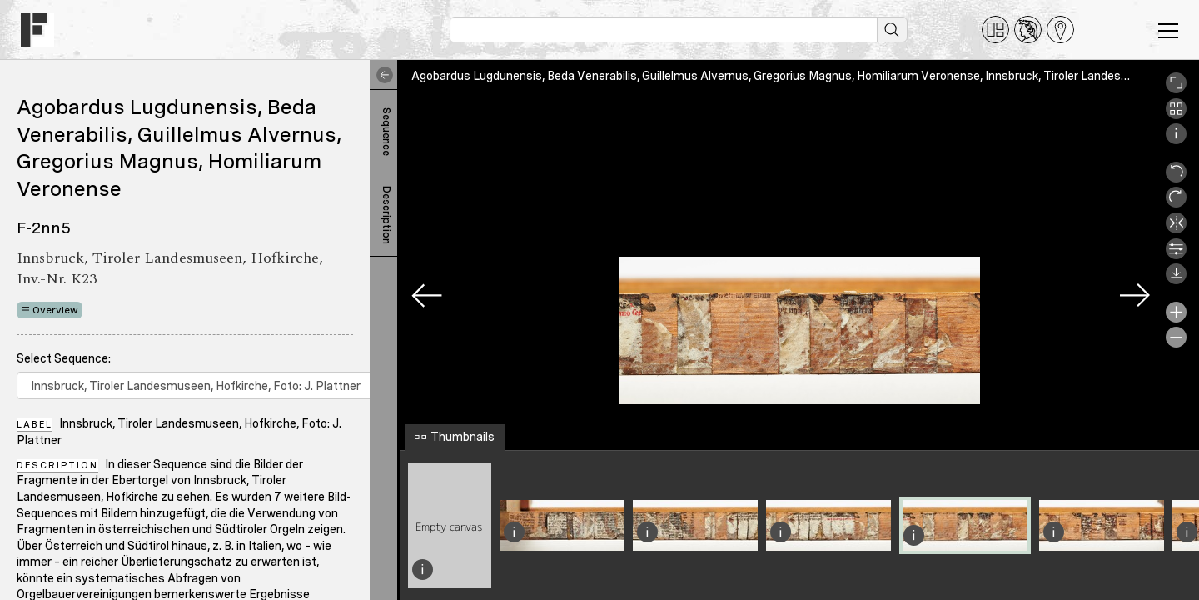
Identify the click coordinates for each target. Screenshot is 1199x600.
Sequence (386, 132)
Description (386, 215)
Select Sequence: (64, 358)
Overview (55, 310)
